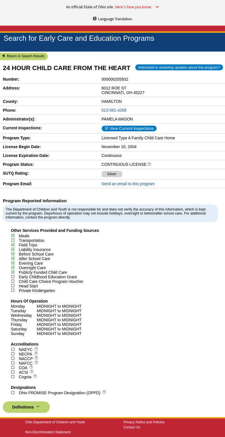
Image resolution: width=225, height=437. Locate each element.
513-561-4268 (114, 110)
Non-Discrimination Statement (48, 432)
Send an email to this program (128, 183)
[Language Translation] (112, 18)
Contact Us (131, 427)
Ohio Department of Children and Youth (55, 422)
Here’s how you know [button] (133, 7)
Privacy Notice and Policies (144, 422)
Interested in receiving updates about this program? (179, 68)
